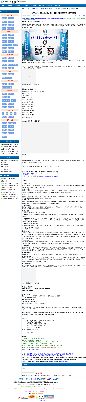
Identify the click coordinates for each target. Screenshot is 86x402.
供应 (3, 113)
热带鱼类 (10, 41)
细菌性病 (4, 58)
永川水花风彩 (12, 123)
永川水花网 (10, 120)
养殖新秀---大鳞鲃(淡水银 (8, 189)
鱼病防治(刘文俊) (13, 64)
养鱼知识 (10, 51)
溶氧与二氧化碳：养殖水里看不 (10, 153)
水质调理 (33, 5)
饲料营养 (41, 5)
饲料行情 (10, 84)
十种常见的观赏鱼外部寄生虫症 (10, 198)
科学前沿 (10, 93)
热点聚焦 (10, 25)
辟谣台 (4, 28)
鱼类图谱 (10, 107)
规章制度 (4, 133)
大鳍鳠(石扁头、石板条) (8, 192)
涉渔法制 (4, 21)
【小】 (76, 15)
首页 (3, 5)
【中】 (80, 15)
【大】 (84, 15)
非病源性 (10, 61)
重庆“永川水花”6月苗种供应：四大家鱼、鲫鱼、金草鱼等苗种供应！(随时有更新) (50, 354)
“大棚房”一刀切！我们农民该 (9, 178)
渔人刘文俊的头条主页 (33, 349)
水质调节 (4, 74)
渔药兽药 (4, 64)
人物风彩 (4, 25)
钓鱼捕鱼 (10, 104)
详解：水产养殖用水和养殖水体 (10, 185)
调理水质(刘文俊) (7, 77)
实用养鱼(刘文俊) (7, 45)
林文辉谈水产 (5, 97)
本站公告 (10, 133)
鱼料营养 (4, 84)
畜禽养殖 (13, 100)
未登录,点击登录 (66, 376)
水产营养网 (10, 80)
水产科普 (49, 5)
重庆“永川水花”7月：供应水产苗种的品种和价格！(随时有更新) (45, 356)
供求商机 (57, 5)
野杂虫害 (4, 48)
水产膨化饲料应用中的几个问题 (10, 144)
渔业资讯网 (10, 15)
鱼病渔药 (25, 5)
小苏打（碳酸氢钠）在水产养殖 (10, 151)
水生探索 (4, 93)
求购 (7, 113)
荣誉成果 (10, 126)
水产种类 (15, 45)
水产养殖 (17, 5)
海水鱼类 (10, 35)
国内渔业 (4, 18)
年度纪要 (4, 130)
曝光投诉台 (10, 28)
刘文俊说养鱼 (5, 100)
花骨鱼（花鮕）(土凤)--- (8, 187)
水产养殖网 (10, 31)
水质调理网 (10, 71)
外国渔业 (10, 18)
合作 (15, 113)
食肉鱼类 (4, 41)
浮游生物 (10, 74)
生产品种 (4, 136)
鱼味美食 (4, 107)
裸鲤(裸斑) (4, 181)
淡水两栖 (4, 38)
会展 (11, 113)
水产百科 (4, 104)
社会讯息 (10, 21)
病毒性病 (10, 58)
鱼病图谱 (10, 68)
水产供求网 (10, 110)
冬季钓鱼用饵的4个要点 (8, 149)
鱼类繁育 (10, 48)
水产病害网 (10, 54)
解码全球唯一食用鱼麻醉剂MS (9, 146)
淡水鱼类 (4, 35)
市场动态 (4, 117)
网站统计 (43, 401)
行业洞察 (10, 117)
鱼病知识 (4, 68)
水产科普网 (10, 90)
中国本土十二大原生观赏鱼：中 (10, 196)
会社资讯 (4, 123)
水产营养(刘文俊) (7, 87)
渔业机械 (4, 51)
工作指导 (4, 126)
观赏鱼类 (10, 38)
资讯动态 (9, 5)
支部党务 (10, 130)
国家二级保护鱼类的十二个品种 (10, 183)
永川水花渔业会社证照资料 (9, 194)
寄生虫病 (4, 61)
